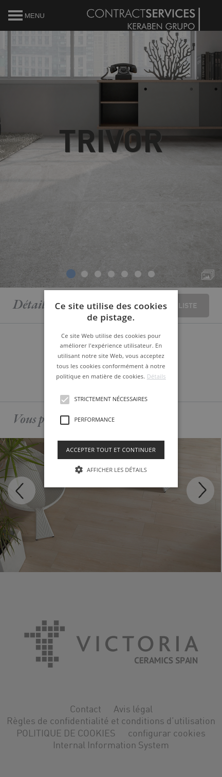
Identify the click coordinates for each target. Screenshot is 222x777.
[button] (110, 388)
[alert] (111, 388)
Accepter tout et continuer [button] (111, 449)
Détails (156, 376)
